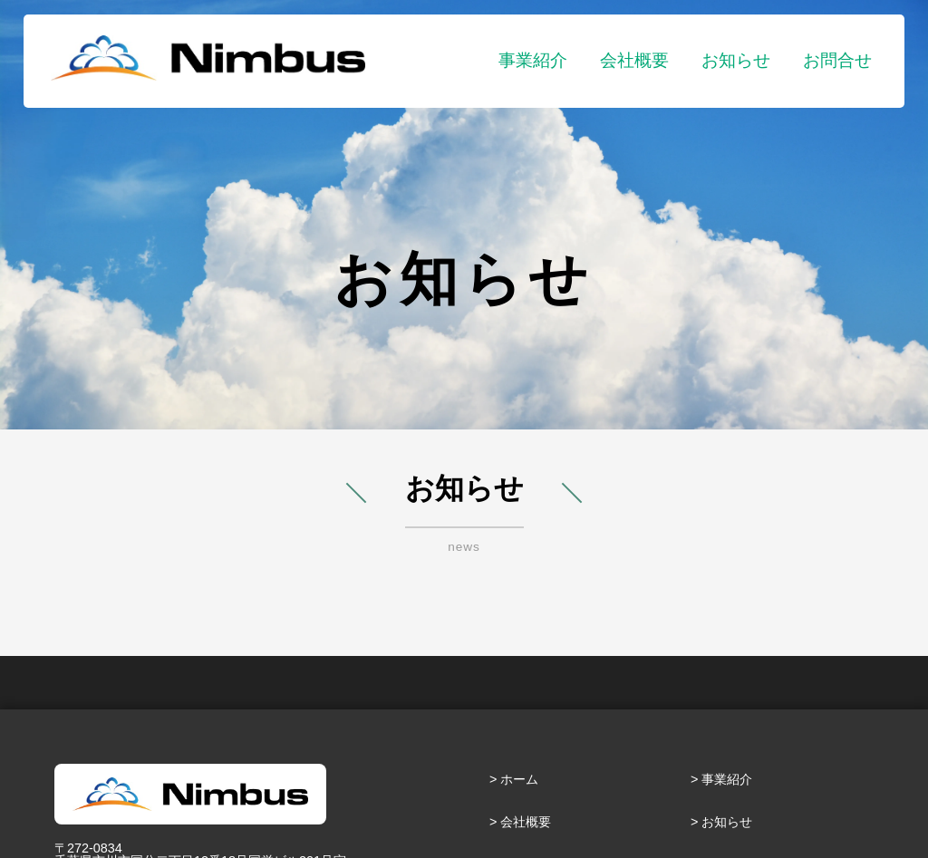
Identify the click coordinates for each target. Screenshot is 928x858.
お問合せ (837, 60)
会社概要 (634, 60)
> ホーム (513, 779)
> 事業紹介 (721, 779)
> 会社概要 (520, 822)
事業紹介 (532, 60)
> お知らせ (721, 822)
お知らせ (735, 60)
